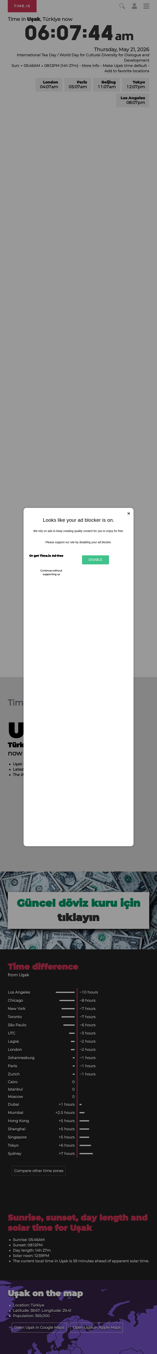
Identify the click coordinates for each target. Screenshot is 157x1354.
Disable (95, 560)
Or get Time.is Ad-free (46, 556)
